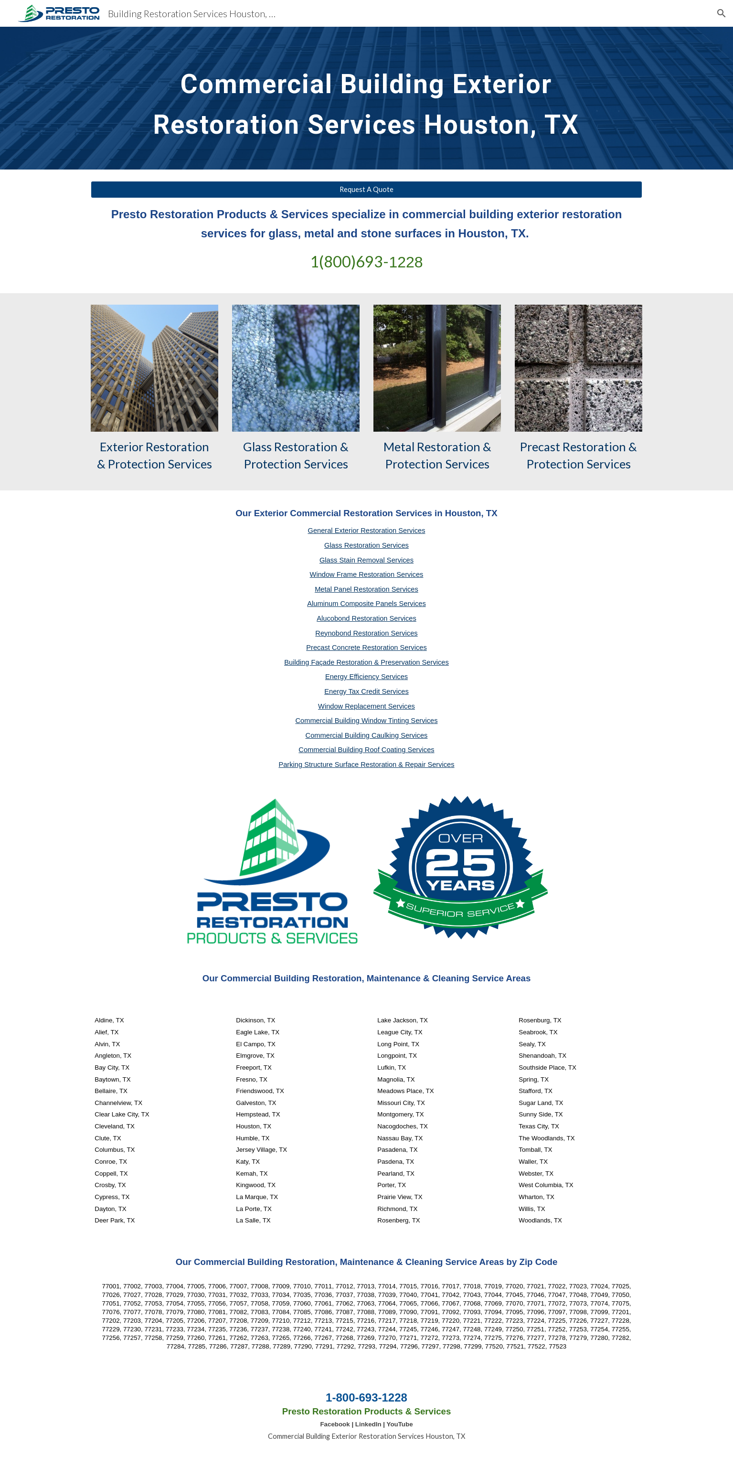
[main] (366, 98)
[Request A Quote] (366, 190)
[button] (721, 13)
